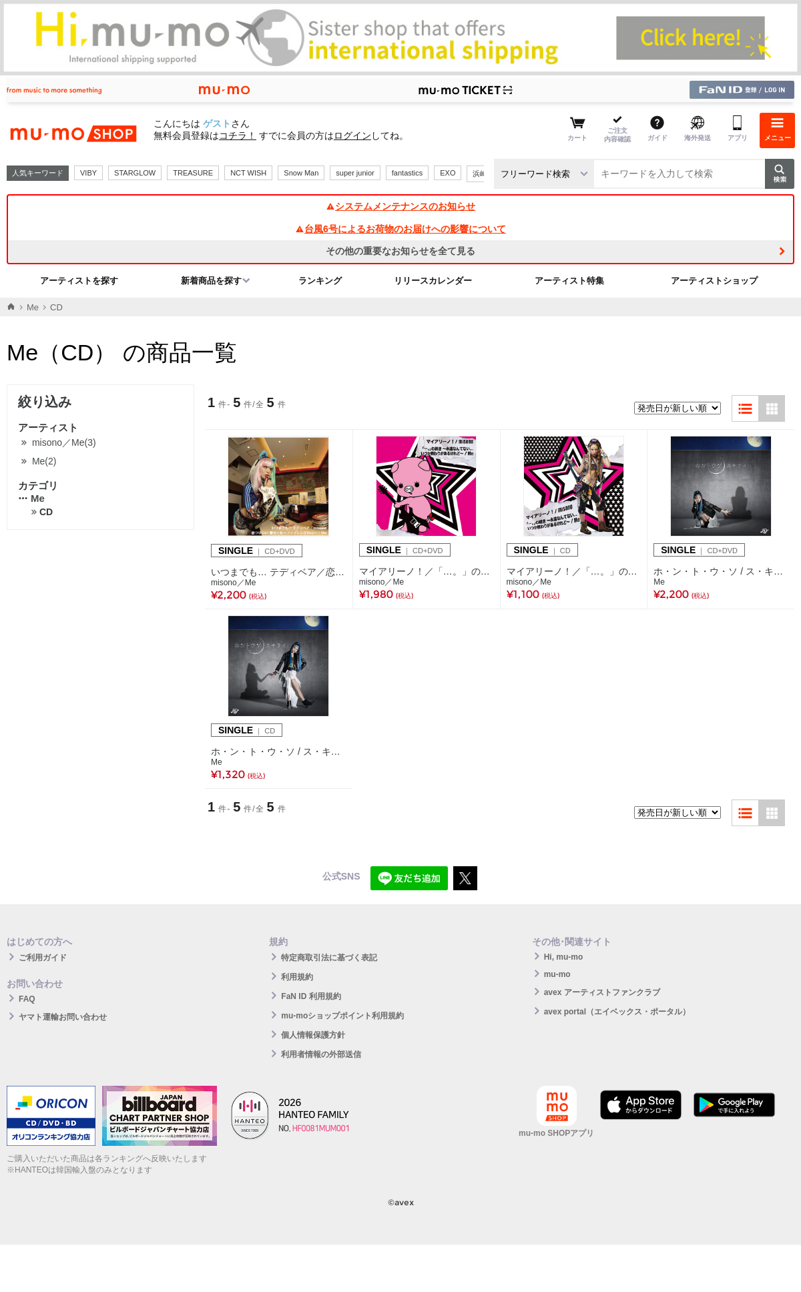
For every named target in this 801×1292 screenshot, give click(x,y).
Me (33, 307)
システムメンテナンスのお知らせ (400, 206)
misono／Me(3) (64, 442)
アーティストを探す (79, 281)
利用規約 (297, 977)
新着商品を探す (211, 281)
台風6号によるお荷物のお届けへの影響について (400, 229)
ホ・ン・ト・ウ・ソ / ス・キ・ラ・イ (278, 751)
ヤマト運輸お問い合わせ (63, 1017)
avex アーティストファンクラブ (602, 992)
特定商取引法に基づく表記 (329, 957)
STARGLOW (135, 173)
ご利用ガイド (43, 957)
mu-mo (557, 974)
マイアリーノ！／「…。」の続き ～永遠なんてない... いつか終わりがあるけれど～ (426, 571)
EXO (447, 173)
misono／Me (233, 582)
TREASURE (193, 173)
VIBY (88, 173)
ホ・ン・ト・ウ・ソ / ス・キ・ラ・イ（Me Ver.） (720, 571)
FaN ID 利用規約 (310, 996)
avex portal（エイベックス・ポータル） (617, 1011)
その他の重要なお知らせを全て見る (400, 251)
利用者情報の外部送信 (321, 1054)
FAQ (27, 999)
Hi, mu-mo (563, 957)
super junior (355, 173)
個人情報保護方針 (313, 1035)
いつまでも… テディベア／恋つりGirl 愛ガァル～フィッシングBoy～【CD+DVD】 (278, 572)
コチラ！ (237, 135)
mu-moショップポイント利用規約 (342, 1015)
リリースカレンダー (433, 281)
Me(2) (44, 461)
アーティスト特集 (569, 281)
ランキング (320, 281)
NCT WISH (248, 173)
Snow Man (301, 173)
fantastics (407, 173)
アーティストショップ (714, 281)
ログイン (352, 135)
